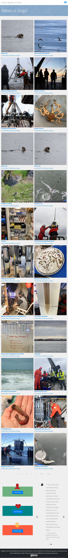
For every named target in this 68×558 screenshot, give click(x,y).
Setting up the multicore (8, 128)
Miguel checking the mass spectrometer (13, 316)
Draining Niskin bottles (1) (42, 429)
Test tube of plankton (41, 316)
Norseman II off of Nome (8, 391)
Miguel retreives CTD (7, 466)
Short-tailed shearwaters (42, 53)
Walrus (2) (37, 166)
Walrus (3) (4, 53)
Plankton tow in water (41, 466)
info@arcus (40, 553)
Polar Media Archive (11, 2)
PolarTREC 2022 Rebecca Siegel (11, 55)
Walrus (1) (4, 166)
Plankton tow (38, 203)
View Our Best (17, 511)
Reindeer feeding (6, 203)
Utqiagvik (37, 354)
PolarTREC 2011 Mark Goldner (11, 206)
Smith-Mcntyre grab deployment (44, 241)
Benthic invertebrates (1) (42, 279)
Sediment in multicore (8, 279)
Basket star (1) (38, 128)
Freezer (3, 241)
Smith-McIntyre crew (40, 391)
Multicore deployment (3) (9, 91)
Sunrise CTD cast (39, 91)
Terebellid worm (6, 429)
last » (48, 474)
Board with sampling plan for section (12, 354)
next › (41, 474)
